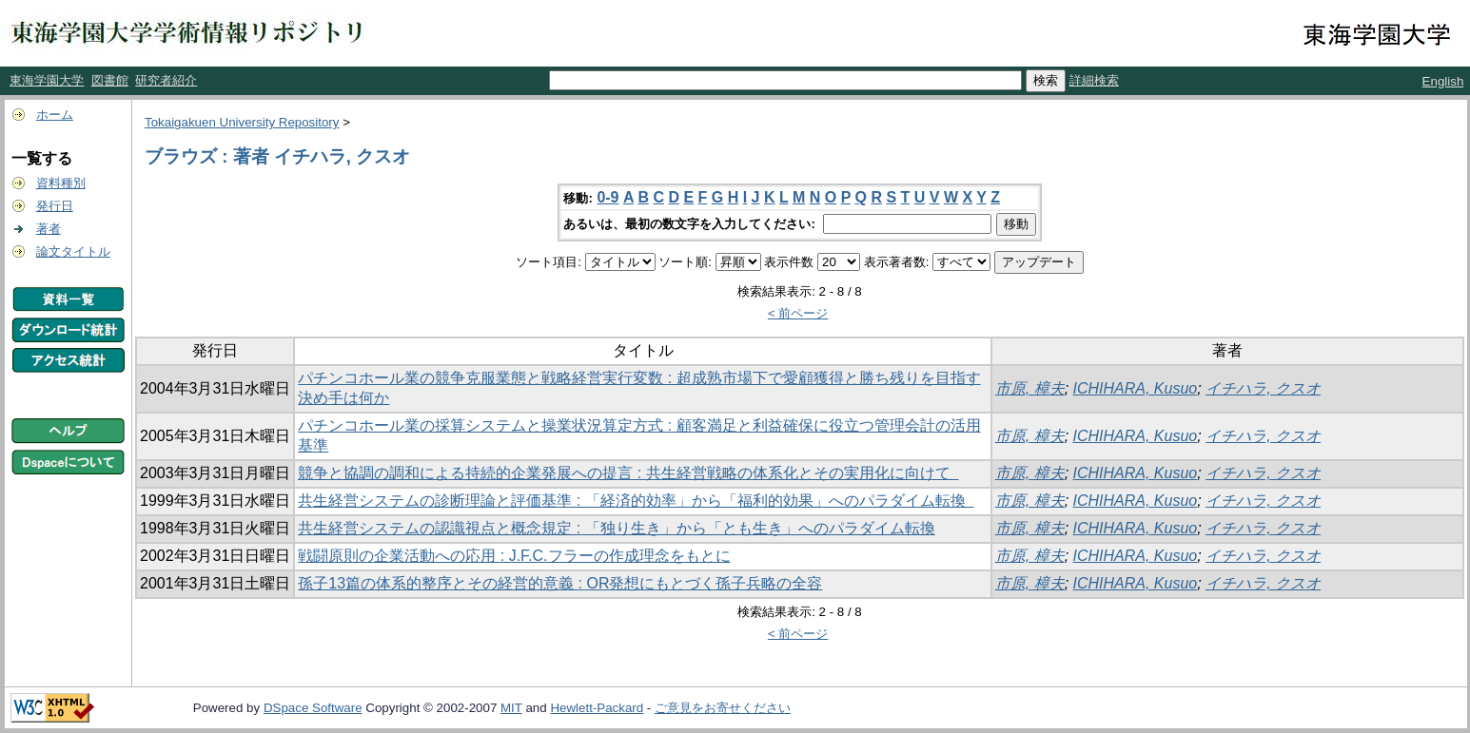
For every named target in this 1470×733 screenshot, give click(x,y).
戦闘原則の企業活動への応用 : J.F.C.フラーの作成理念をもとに (514, 556)
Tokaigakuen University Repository (242, 122)
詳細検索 (1094, 80)
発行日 (54, 206)
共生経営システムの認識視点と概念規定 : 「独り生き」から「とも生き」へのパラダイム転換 (616, 528)
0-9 (607, 197)
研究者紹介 (166, 80)
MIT (511, 708)
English (1443, 81)
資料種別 (61, 183)
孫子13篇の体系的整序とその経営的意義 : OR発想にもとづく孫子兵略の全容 (560, 583)
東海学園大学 (47, 80)
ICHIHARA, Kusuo (1135, 388)
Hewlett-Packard (596, 708)
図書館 (109, 80)
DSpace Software (313, 708)
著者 (48, 229)
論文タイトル (73, 251)
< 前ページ (798, 313)
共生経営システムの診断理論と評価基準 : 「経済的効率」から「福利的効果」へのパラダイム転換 (635, 500)
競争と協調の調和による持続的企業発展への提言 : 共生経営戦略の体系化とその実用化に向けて (628, 473)
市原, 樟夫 (1030, 388)
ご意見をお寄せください (723, 708)
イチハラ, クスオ (1263, 388)
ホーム (54, 114)
